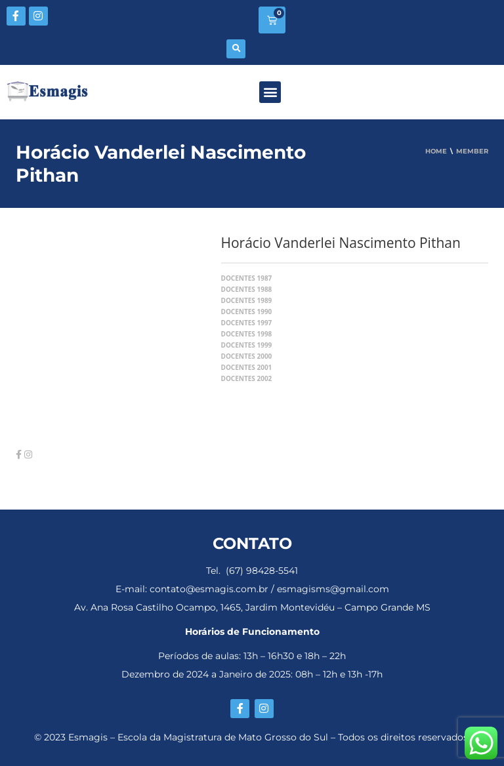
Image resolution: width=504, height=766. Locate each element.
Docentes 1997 (246, 322)
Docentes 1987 (246, 278)
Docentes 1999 (246, 345)
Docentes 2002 (246, 378)
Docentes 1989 (246, 300)
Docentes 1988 (246, 289)
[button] (235, 48)
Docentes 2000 (246, 356)
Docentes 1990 (246, 311)
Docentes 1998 (246, 333)
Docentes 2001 (246, 367)
